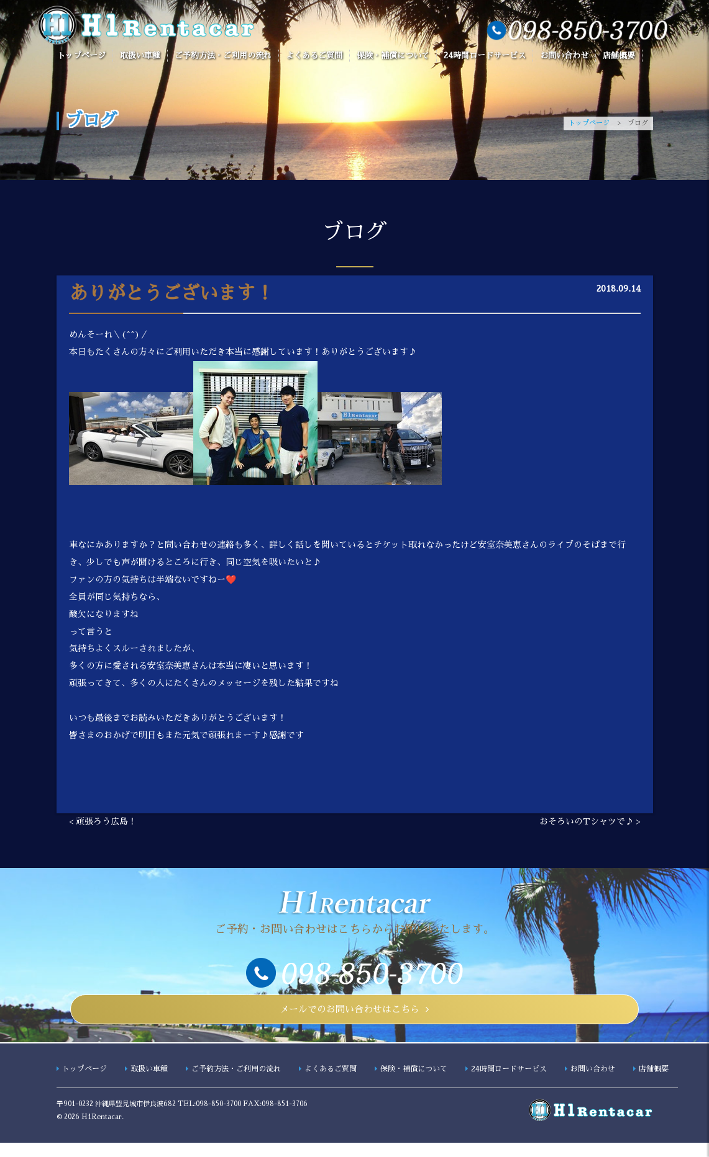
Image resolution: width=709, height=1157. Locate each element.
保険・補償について (393, 55)
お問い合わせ (564, 55)
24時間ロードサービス (485, 55)
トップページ (81, 55)
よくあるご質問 (314, 55)
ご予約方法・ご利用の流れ (223, 55)
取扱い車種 (140, 55)
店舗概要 (619, 55)
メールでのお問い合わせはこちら (350, 1017)
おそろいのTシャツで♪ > (590, 824)
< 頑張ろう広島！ (103, 824)
